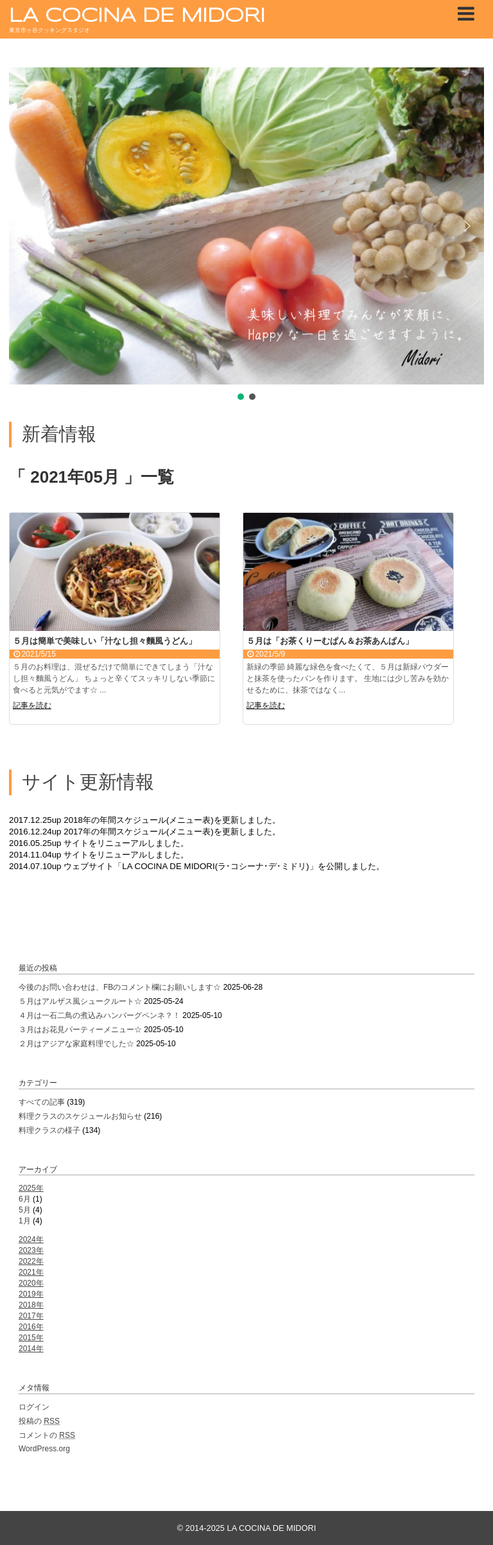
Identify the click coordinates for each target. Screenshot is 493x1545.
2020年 (31, 1283)
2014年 (31, 1348)
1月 (25, 1220)
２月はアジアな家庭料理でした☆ (76, 1043)
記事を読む (32, 705)
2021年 (31, 1272)
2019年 (31, 1294)
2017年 (31, 1315)
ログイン (34, 1407)
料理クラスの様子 (49, 1130)
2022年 (31, 1261)
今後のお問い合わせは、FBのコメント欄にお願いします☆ (120, 987)
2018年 (31, 1304)
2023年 (31, 1250)
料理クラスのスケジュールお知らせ (80, 1116)
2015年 (31, 1337)
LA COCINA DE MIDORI (137, 16)
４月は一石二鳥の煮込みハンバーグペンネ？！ (99, 1015)
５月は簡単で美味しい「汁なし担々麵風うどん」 (104, 641)
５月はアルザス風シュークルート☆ (80, 1001)
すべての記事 (42, 1102)
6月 (25, 1199)
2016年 (31, 1326)
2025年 (31, 1188)
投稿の (39, 1421)
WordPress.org (44, 1448)
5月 (25, 1209)
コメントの (47, 1435)
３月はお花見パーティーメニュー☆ (80, 1029)
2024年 (31, 1239)
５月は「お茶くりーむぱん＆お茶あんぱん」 (329, 641)
